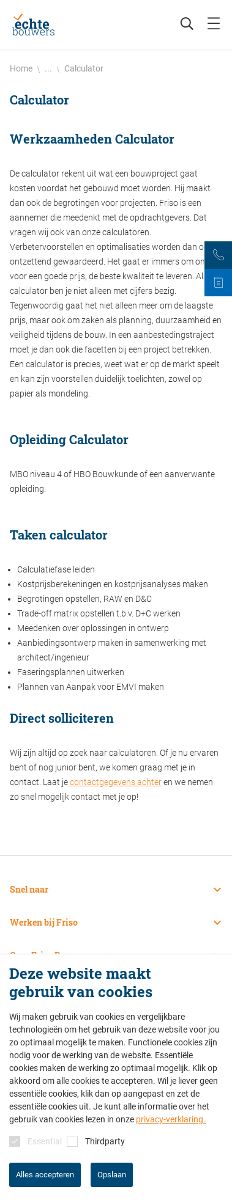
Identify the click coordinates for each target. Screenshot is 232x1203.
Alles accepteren (45, 1174)
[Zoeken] (180, 24)
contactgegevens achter (116, 782)
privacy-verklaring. (171, 1119)
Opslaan (111, 1174)
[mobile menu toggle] (214, 24)
